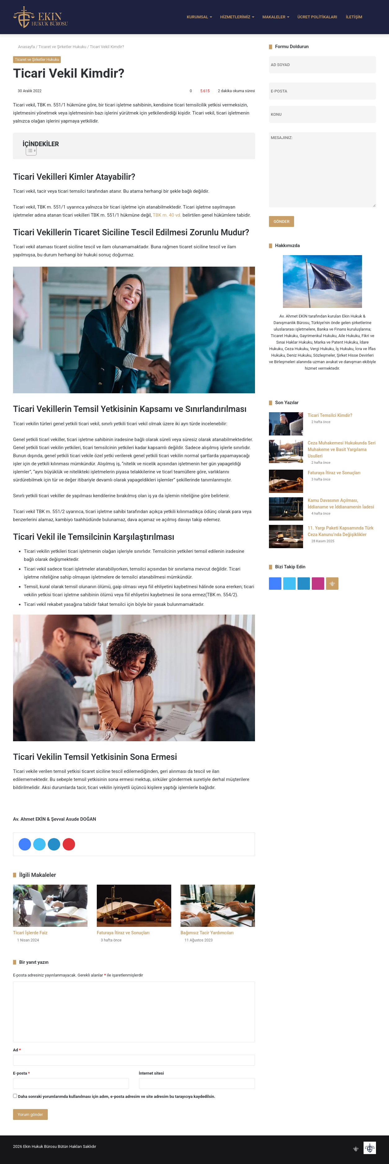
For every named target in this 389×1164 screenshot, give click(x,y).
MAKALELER (273, 17)
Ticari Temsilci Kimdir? (330, 415)
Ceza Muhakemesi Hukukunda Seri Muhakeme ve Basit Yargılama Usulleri (342, 449)
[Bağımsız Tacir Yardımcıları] (218, 906)
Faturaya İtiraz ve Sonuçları (123, 932)
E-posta (21, 1073)
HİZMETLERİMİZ (235, 17)
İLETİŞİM (354, 17)
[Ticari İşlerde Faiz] (50, 906)
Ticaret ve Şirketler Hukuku (62, 46)
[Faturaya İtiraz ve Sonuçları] (134, 906)
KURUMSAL (197, 17)
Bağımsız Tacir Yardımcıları (207, 932)
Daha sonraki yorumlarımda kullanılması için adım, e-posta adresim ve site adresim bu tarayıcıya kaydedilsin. (116, 1096)
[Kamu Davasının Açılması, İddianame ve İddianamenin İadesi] (286, 509)
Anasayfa (24, 46)
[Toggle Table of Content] (134, 151)
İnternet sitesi (151, 1073)
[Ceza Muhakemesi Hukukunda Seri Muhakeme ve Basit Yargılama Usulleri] (286, 451)
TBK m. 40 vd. (167, 215)
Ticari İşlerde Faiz (30, 932)
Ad (17, 1050)
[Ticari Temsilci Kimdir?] (286, 423)
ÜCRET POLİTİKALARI (317, 17)
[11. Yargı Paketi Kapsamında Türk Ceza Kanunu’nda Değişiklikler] (286, 536)
